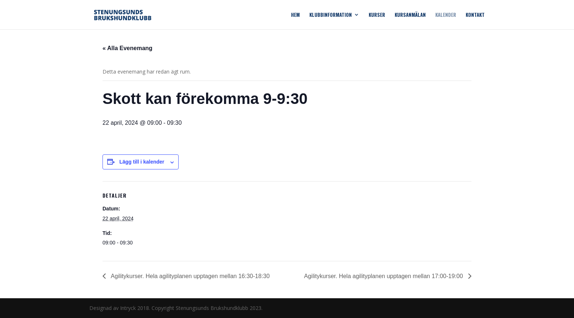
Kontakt (475, 15)
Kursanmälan (410, 15)
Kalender (445, 15)
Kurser (377, 15)
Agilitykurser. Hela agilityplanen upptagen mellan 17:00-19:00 (384, 276)
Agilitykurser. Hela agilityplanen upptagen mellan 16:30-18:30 (189, 276)
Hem (295, 15)
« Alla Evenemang (127, 48)
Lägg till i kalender (141, 162)
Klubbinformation (330, 15)
